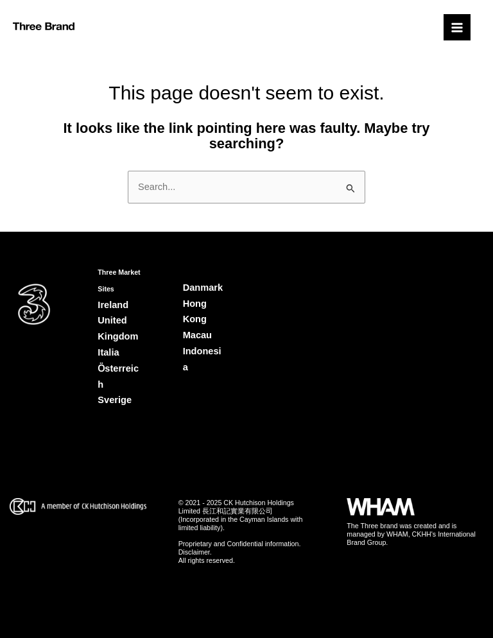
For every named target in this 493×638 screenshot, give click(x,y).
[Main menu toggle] (457, 27)
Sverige (115, 400)
